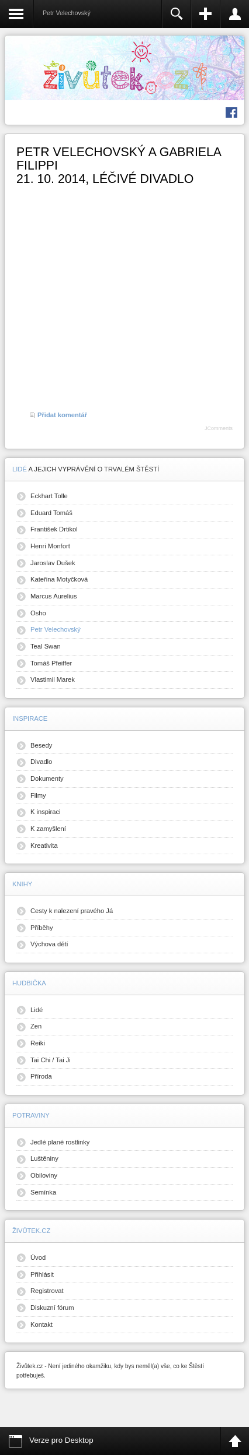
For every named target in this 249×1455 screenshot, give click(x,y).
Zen (36, 1026)
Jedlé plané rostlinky (59, 1142)
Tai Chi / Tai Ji (50, 1059)
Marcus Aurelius (53, 596)
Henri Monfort (50, 545)
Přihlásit (42, 1274)
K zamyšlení (48, 828)
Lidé (36, 1009)
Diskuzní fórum (52, 1307)
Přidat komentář (62, 414)
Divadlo (41, 761)
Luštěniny (44, 1158)
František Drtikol (54, 529)
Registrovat (47, 1290)
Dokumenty (47, 778)
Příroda (41, 1076)
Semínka (43, 1192)
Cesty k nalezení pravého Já (71, 910)
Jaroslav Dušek (52, 562)
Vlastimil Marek (52, 679)
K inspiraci (45, 811)
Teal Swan (45, 646)
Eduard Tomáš (51, 512)
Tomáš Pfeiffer (51, 663)
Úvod (38, 1257)
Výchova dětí (49, 943)
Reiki (37, 1043)
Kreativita (44, 845)
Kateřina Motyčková (59, 579)
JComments (219, 428)
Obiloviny (43, 1175)
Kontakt (41, 1324)
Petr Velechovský (55, 629)
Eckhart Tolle (49, 495)
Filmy (38, 795)
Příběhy (41, 927)
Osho (38, 613)
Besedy (41, 745)
